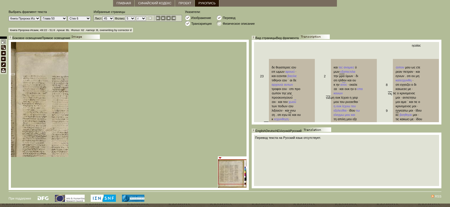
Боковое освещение (27, 38)
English (260, 131)
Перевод (225, 17)
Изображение (198, 17)
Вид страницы (265, 38)
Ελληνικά (283, 131)
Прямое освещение (56, 38)
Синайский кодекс (154, 3)
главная (124, 3)
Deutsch (271, 131)
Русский (296, 131)
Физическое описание (235, 23)
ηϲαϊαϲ (416, 45)
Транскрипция (198, 23)
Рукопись (207, 3)
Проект (185, 3)
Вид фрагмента (287, 38)
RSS (438, 196)
